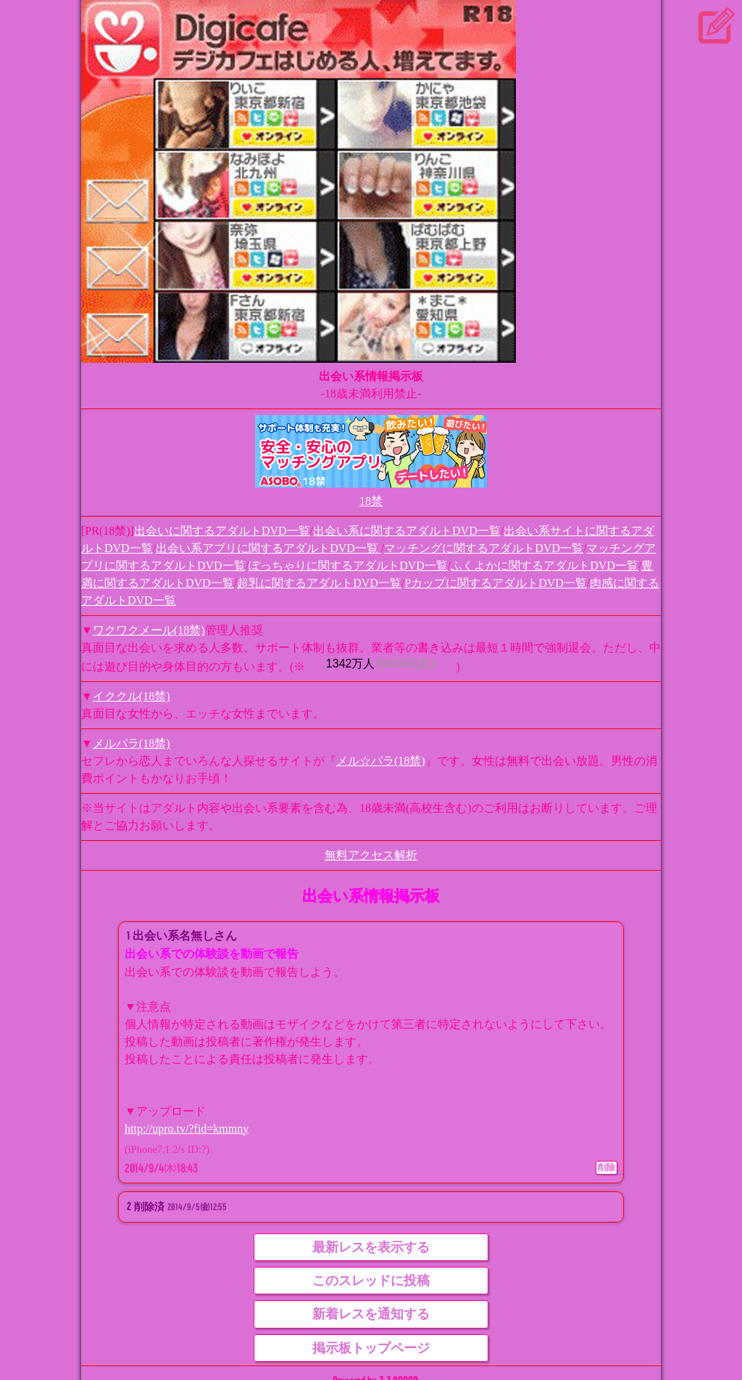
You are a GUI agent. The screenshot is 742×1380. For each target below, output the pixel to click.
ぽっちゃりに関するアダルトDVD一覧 (348, 565)
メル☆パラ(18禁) (380, 761)
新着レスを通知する (371, 1314)
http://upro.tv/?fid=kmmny (187, 1128)
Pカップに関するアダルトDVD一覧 (495, 583)
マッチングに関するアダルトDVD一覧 (483, 548)
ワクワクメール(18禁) (149, 630)
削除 (606, 1167)
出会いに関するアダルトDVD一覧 (222, 531)
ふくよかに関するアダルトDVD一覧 (544, 565)
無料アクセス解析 (371, 855)
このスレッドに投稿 (371, 1280)
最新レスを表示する (371, 1247)
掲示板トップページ (371, 1348)
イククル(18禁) (131, 696)
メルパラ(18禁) (131, 743)
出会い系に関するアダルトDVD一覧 (407, 531)
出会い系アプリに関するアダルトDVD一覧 (268, 548)
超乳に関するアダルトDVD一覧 (319, 583)
